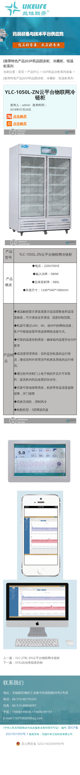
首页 (21, 72)
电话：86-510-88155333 (19, 699)
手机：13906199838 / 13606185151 (27, 712)
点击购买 (20, 116)
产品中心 (33, 72)
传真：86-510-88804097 (19, 705)
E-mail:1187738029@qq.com (23, 718)
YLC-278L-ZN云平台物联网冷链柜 (37, 664)
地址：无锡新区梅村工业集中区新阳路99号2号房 (35, 693)
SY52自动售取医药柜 (29, 668)
